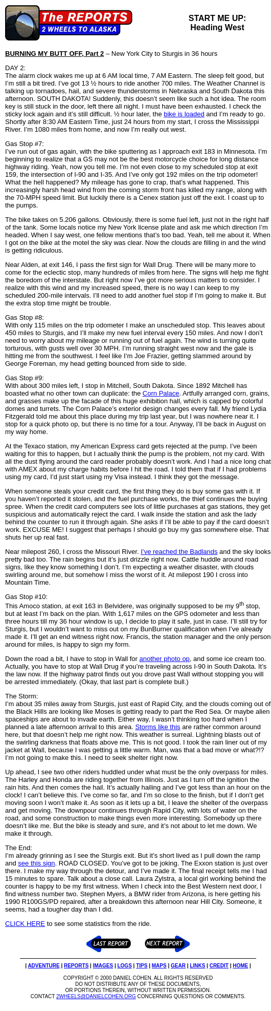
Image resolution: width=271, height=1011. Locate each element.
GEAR (178, 965)
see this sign (36, 863)
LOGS (124, 965)
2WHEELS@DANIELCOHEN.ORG (96, 996)
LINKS (197, 965)
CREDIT (219, 965)
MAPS (159, 965)
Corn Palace (161, 393)
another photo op (165, 659)
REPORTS (76, 965)
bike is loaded (184, 114)
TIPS (141, 965)
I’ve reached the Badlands (179, 551)
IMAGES (103, 965)
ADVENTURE (43, 965)
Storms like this (157, 727)
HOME (240, 965)
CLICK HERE (25, 923)
